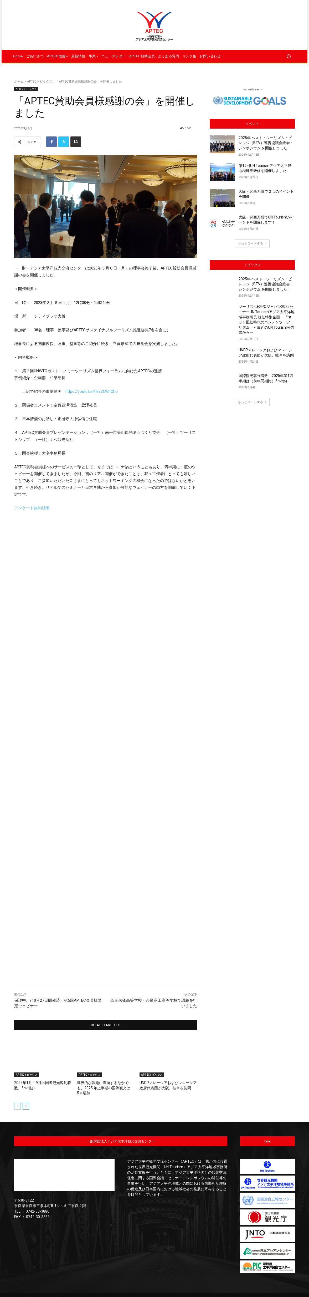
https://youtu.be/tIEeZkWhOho (91, 391)
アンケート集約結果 (32, 508)
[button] (288, 56)
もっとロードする (252, 243)
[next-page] (26, 1100)
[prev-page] (17, 1100)
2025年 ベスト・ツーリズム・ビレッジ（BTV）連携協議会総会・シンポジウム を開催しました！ (266, 143)
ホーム (19, 81)
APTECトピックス (39, 81)
